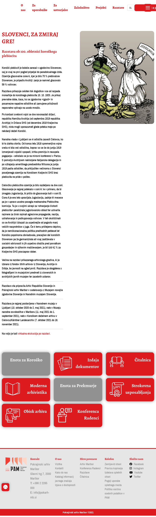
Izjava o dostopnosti (65, 486)
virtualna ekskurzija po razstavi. (34, 335)
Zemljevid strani (113, 465)
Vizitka (58, 465)
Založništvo (82, 8)
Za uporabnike (40, 7)
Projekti (101, 8)
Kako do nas (61, 474)
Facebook (139, 465)
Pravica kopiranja (114, 470)
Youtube (138, 474)
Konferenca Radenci (90, 470)
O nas (24, 7)
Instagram (139, 470)
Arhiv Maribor (87, 465)
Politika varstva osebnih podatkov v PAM (115, 495)
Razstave (119, 8)
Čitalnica (84, 478)
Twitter (137, 478)
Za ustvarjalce (61, 7)
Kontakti (59, 470)
